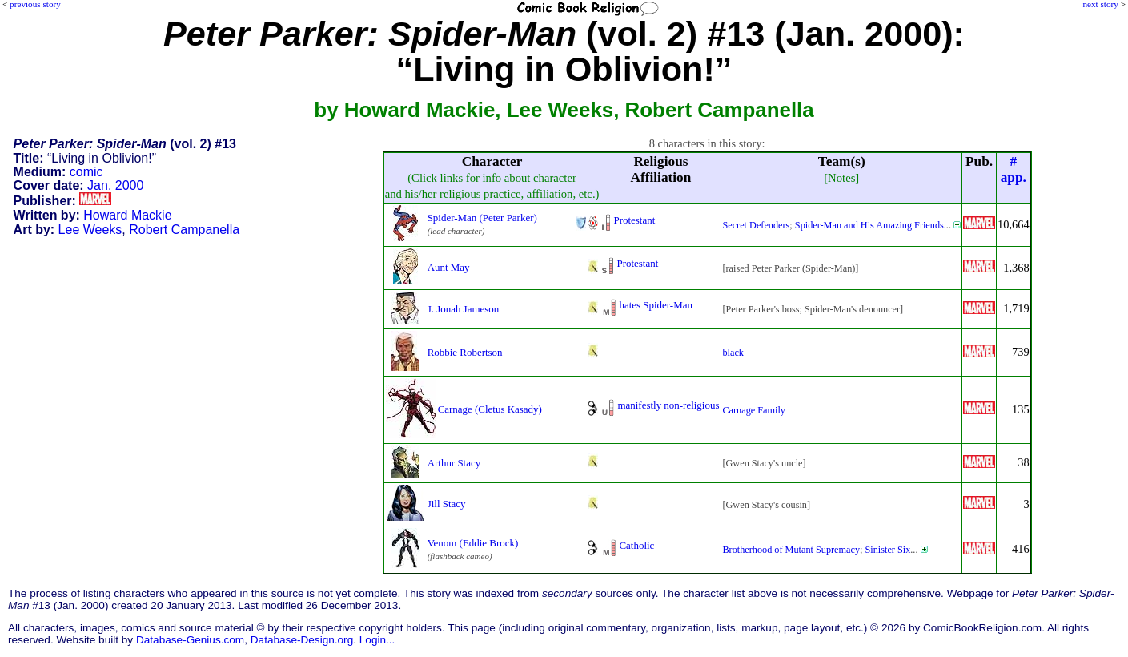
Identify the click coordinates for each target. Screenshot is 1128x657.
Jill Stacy (447, 504)
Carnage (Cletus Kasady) (490, 409)
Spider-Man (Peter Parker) (482, 218)
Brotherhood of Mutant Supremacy (791, 549)
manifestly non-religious (668, 405)
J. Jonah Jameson (464, 309)
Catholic (636, 545)
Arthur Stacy (454, 463)
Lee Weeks (90, 229)
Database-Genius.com (190, 640)
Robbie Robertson (465, 352)
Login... (377, 640)
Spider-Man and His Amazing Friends (869, 225)
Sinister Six (888, 549)
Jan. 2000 (115, 185)
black (733, 352)
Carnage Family (753, 410)
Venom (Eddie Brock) (473, 543)
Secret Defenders (755, 225)
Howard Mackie (127, 215)
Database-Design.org (302, 640)
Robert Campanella (184, 229)
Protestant (634, 220)
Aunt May (449, 267)
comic (86, 172)
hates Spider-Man (655, 305)
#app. (1013, 169)
